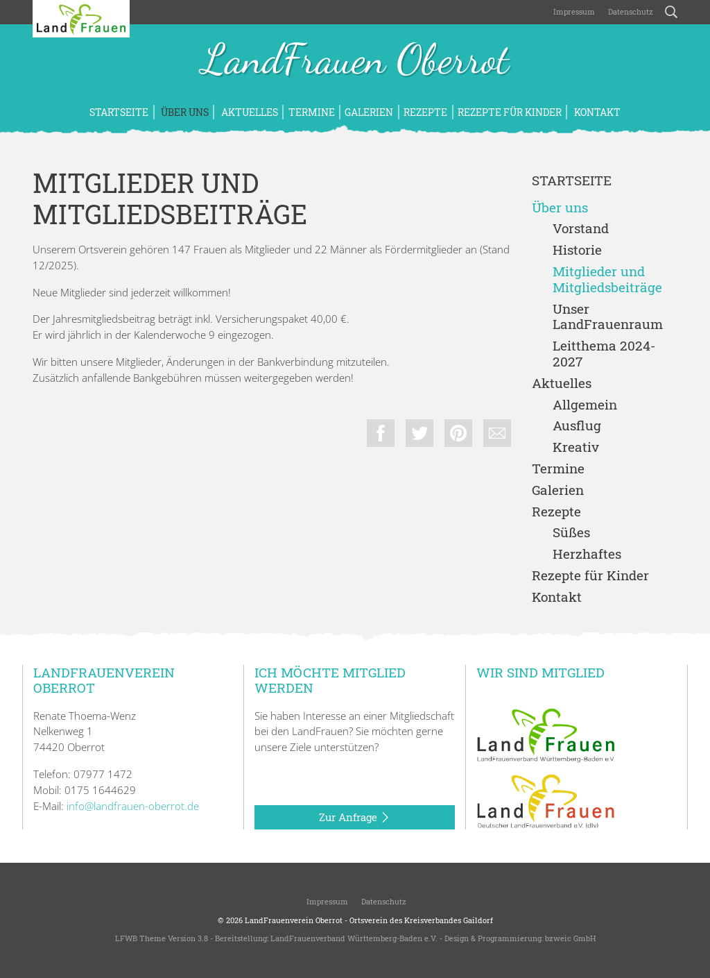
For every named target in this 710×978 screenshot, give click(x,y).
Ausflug (577, 426)
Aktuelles (248, 112)
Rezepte (425, 112)
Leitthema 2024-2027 (604, 354)
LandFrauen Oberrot (355, 61)
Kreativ (576, 447)
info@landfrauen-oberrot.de (133, 806)
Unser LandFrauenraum (608, 317)
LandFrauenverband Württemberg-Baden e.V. (354, 938)
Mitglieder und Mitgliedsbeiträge (607, 280)
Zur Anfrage (354, 817)
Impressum (573, 11)
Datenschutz (629, 11)
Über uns (184, 112)
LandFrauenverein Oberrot (294, 920)
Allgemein (585, 405)
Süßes (571, 533)
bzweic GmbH (570, 938)
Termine (311, 112)
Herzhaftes (587, 554)
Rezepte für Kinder (510, 112)
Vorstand (581, 229)
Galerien (369, 112)
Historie (577, 250)
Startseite (118, 112)
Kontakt (596, 112)
